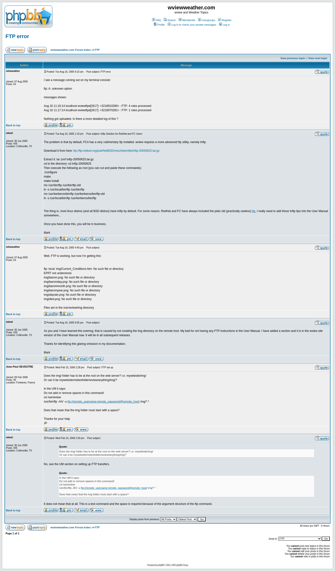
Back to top (13, 125)
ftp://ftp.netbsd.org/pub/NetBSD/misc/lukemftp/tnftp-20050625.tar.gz (116, 150)
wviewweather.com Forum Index (70, 49)
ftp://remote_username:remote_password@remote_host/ (103, 401)
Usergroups (206, 20)
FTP (97, 49)
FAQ (156, 20)
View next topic (317, 58)
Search (170, 20)
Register (224, 20)
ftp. (254, 211)
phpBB (161, 565)
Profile (159, 24)
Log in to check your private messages (192, 24)
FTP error (17, 36)
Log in (224, 24)
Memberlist (187, 20)
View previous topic (292, 58)
